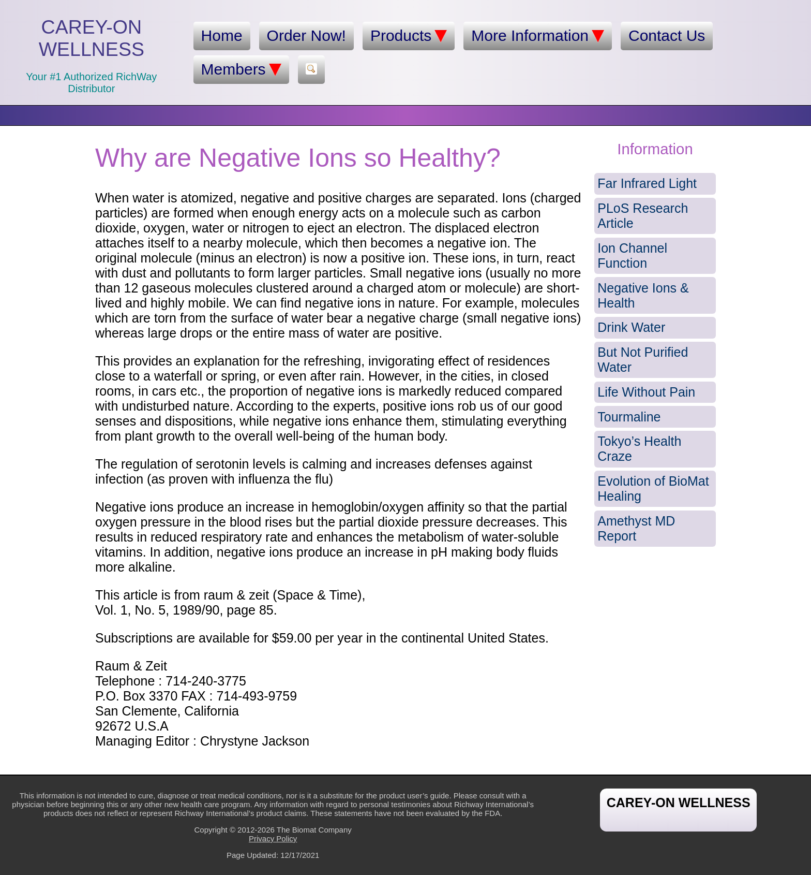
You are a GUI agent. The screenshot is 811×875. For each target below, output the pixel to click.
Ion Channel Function (632, 255)
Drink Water (631, 327)
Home (222, 35)
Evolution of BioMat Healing (653, 488)
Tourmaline (628, 417)
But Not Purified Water (642, 359)
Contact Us (666, 35)
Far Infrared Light (647, 183)
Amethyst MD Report (636, 528)
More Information (537, 35)
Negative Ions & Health (643, 295)
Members (241, 69)
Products (408, 35)
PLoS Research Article (642, 215)
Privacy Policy (273, 838)
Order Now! (306, 35)
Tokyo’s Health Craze (639, 448)
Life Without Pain (646, 392)
